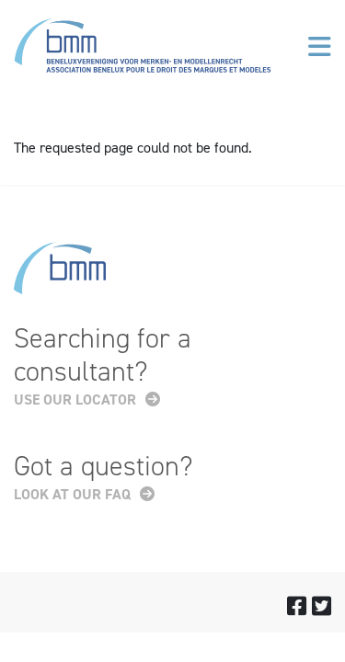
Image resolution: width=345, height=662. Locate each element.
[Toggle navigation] (319, 47)
